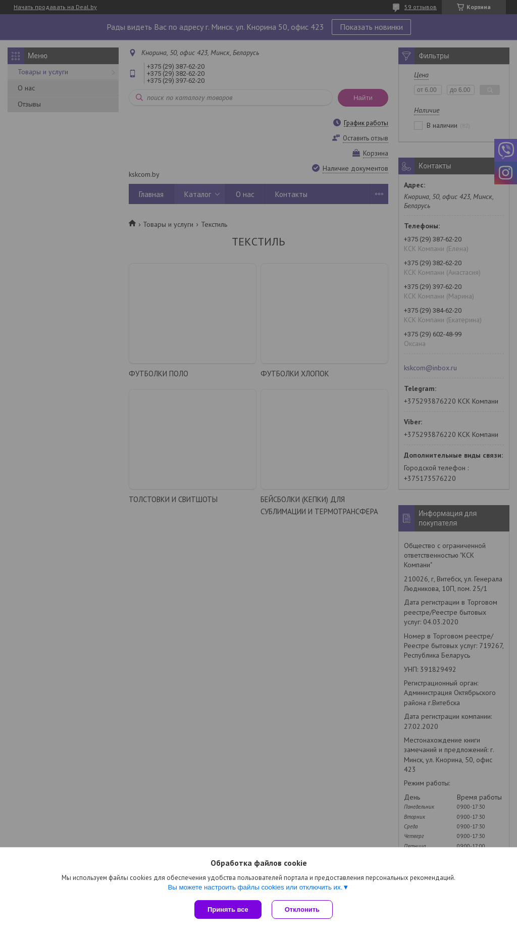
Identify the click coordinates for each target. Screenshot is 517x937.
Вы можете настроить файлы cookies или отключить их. (255, 887)
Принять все (228, 909)
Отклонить (302, 909)
